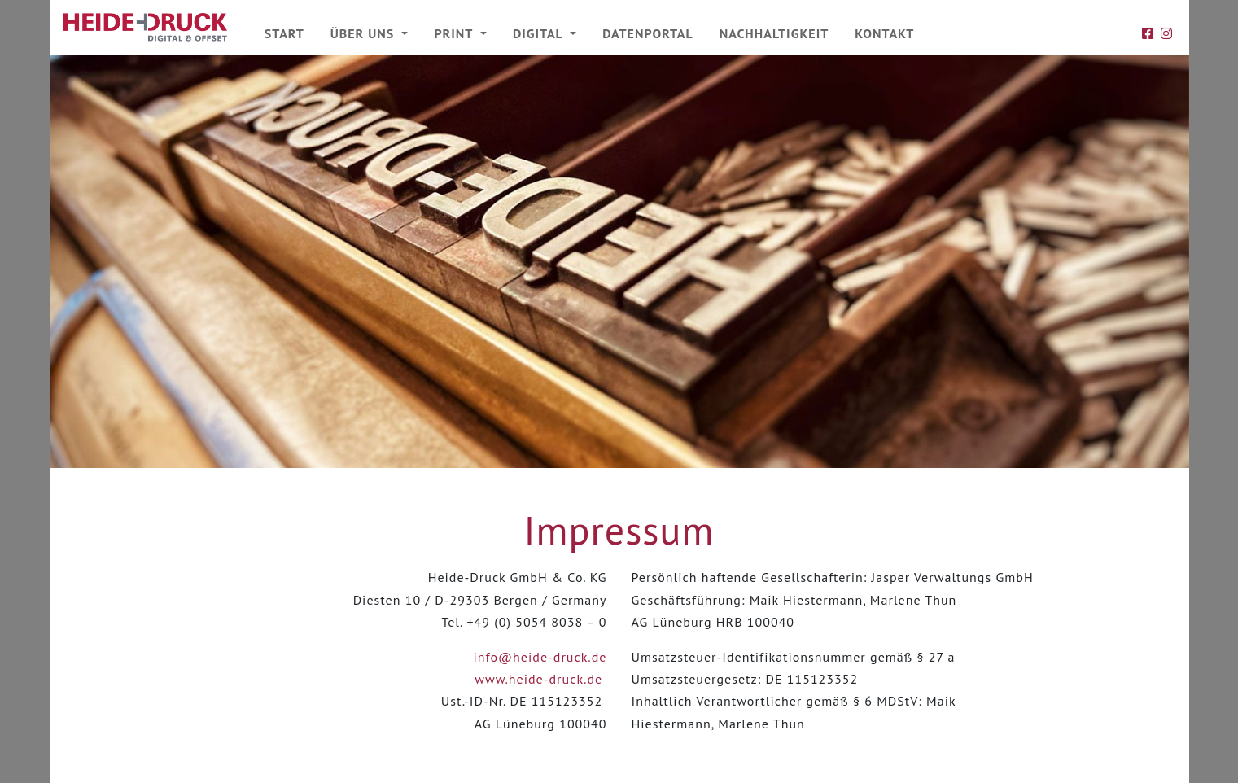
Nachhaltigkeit (774, 33)
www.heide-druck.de (538, 679)
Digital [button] (540, 33)
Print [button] (455, 33)
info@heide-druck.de (540, 657)
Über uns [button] (364, 33)
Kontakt (884, 33)
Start (284, 33)
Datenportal (647, 33)
